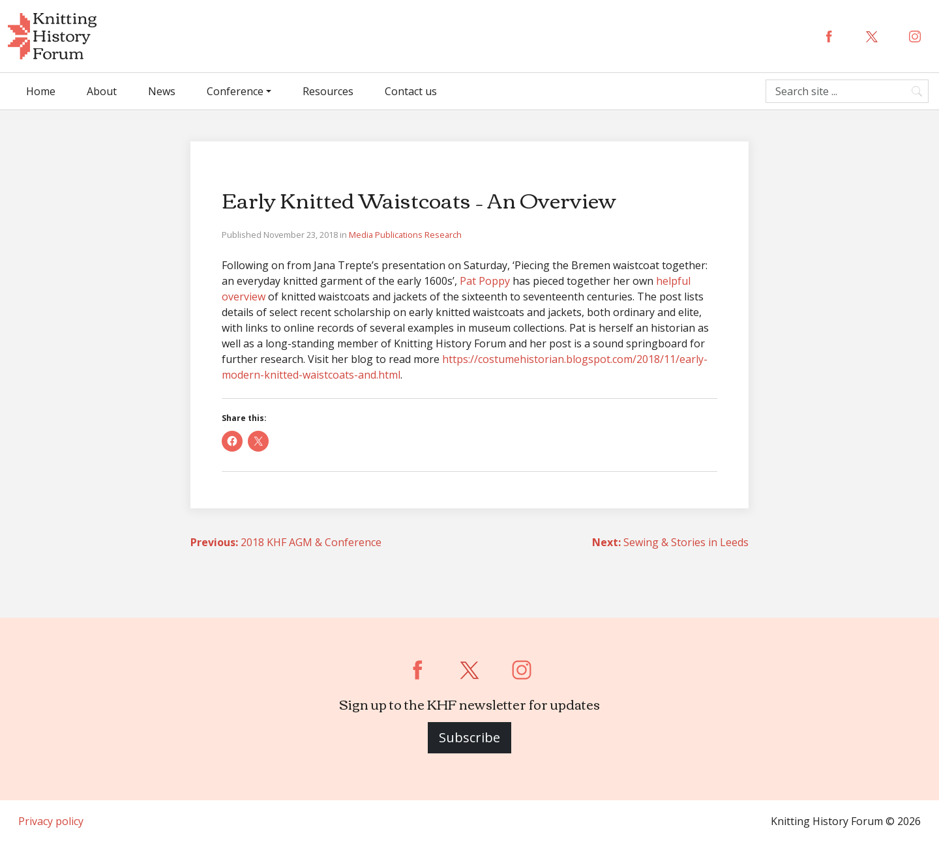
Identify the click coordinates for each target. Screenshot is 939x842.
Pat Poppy (485, 281)
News (161, 91)
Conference (235, 91)
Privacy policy (50, 821)
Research (443, 234)
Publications (400, 234)
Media (362, 234)
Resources (328, 91)
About (102, 91)
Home (40, 91)
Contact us (411, 91)
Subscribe (469, 737)
